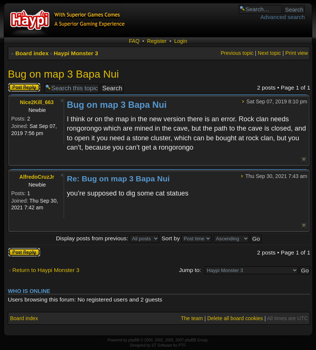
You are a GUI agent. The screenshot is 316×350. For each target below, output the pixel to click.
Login (180, 41)
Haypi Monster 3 (76, 53)
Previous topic (237, 53)
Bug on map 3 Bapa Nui (63, 74)
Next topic (269, 53)
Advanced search (282, 17)
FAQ (134, 41)
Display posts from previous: (107, 238)
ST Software (162, 345)
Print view (296, 53)
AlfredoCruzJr (36, 177)
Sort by (186, 238)
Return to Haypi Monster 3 (46, 270)
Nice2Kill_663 (36, 102)
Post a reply (24, 87)
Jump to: (190, 270)
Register (157, 41)
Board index (32, 53)
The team (192, 318)
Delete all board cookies (235, 318)
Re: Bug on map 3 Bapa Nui (118, 178)
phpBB (133, 340)
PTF (182, 345)
